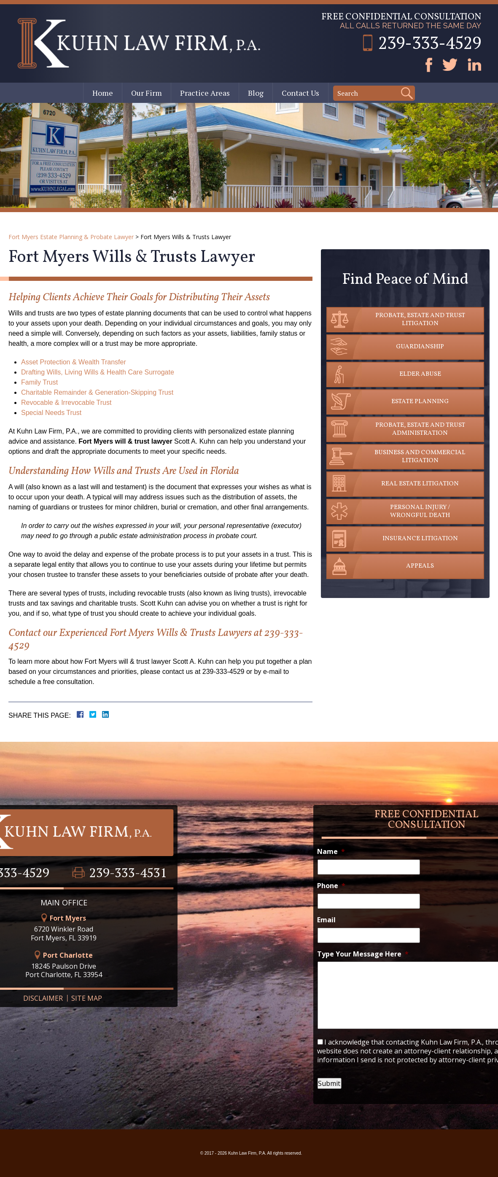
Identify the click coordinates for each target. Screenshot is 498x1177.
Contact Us (300, 93)
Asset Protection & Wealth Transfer (73, 362)
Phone (361, 885)
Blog (256, 93)
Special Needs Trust (51, 412)
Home (102, 93)
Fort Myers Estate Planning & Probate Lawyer (71, 237)
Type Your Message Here (392, 954)
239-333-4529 (429, 43)
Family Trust (39, 382)
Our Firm (146, 93)
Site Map (57, 998)
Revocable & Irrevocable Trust (66, 402)
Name (360, 851)
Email (356, 920)
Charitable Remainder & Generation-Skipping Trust (97, 392)
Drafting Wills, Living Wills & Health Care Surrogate (97, 372)
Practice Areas (205, 93)
